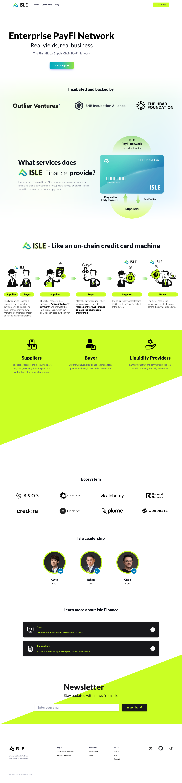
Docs (36, 5)
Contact (117, 759)
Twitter (116, 751)
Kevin (54, 579)
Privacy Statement (64, 755)
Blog (57, 5)
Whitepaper (93, 751)
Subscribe (134, 707)
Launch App (161, 5)
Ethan (91, 579)
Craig (127, 579)
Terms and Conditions (65, 751)
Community (47, 5)
